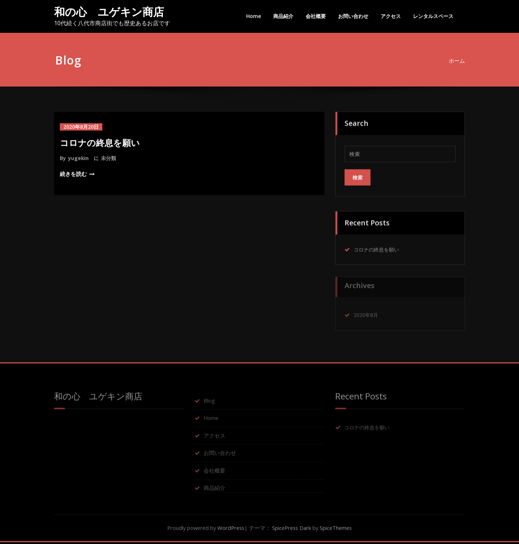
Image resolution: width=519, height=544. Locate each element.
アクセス (391, 16)
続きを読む (73, 173)
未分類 (108, 158)
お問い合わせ (353, 16)
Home (253, 16)
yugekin (78, 158)
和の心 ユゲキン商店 (109, 11)
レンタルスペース (433, 16)
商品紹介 (283, 16)
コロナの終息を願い (100, 143)
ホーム (460, 60)
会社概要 (316, 16)
